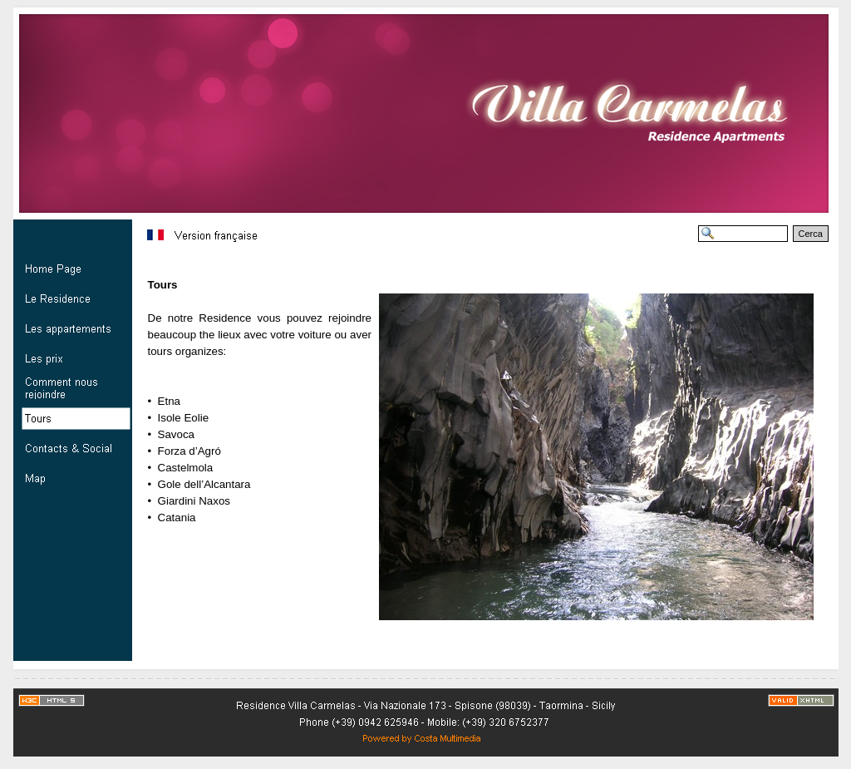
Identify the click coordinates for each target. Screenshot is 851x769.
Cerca (811, 234)
